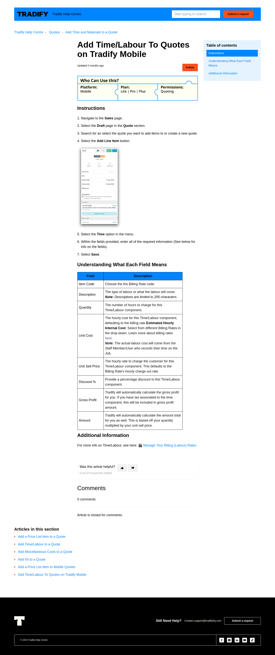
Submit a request (238, 14)
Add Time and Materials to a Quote (92, 32)
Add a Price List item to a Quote (41, 536)
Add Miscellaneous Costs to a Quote (45, 552)
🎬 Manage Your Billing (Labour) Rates (167, 445)
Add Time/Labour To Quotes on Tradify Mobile (52, 574)
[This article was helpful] (122, 468)
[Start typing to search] (196, 14)
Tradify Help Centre (28, 32)
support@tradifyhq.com (207, 620)
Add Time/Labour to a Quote (39, 544)
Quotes (54, 32)
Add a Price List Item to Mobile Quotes (46, 567)
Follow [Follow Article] (190, 67)
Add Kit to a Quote (31, 559)
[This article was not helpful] (133, 468)
